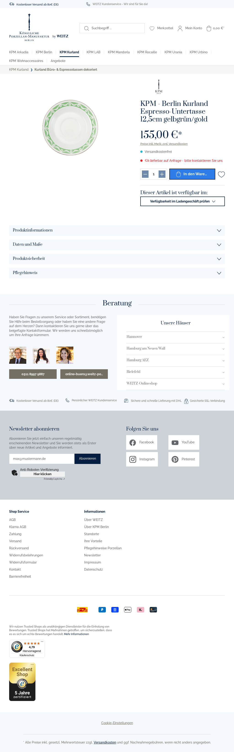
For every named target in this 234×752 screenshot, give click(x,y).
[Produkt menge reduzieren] (145, 174)
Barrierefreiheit (20, 576)
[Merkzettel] (161, 28)
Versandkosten (105, 742)
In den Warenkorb (195, 174)
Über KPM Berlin (96, 527)
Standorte (91, 534)
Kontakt (15, 569)
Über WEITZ (93, 520)
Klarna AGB (17, 527)
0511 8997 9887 (33, 374)
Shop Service (19, 511)
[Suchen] (84, 28)
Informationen (94, 511)
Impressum (92, 562)
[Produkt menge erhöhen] (162, 174)
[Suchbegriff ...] (116, 28)
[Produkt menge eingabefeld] (153, 174)
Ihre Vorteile (93, 541)
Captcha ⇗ (54, 479)
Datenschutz (93, 569)
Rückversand (19, 548)
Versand (15, 541)
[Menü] (42, 642)
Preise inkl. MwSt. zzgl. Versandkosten (164, 144)
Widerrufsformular (23, 562)
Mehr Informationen (76, 634)
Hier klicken (42, 474)
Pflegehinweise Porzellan (103, 548)
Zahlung (15, 534)
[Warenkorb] (215, 28)
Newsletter (92, 555)
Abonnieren (87, 458)
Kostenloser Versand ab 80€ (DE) (37, 4)
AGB (12, 520)
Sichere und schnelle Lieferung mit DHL (156, 400)
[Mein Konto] (189, 28)
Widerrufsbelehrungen (26, 555)
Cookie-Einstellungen (117, 723)
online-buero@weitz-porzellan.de (86, 374)
